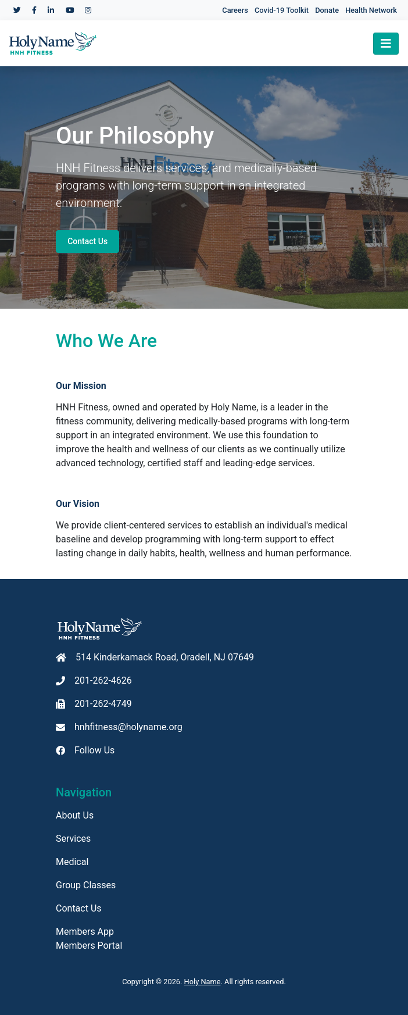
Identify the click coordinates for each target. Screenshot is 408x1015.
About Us (75, 815)
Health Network (371, 10)
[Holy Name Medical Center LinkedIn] (51, 10)
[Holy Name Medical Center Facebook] (34, 10)
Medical (72, 861)
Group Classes (86, 885)
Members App (85, 931)
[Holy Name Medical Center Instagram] (88, 10)
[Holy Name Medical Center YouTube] (69, 10)
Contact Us (87, 241)
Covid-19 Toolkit (282, 10)
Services (73, 838)
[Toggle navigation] (386, 44)
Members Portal (89, 945)
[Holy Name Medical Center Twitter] (17, 10)
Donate (327, 10)
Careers (235, 10)
